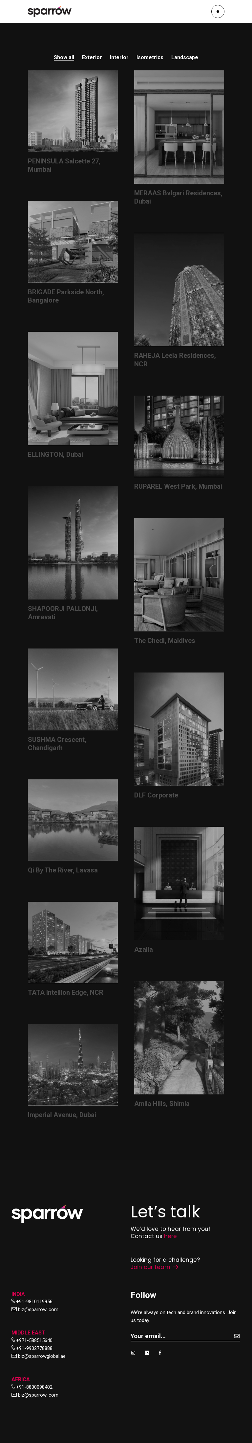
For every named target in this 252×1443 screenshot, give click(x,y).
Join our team (154, 1267)
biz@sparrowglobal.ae (42, 1356)
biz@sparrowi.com (38, 1309)
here (170, 1236)
